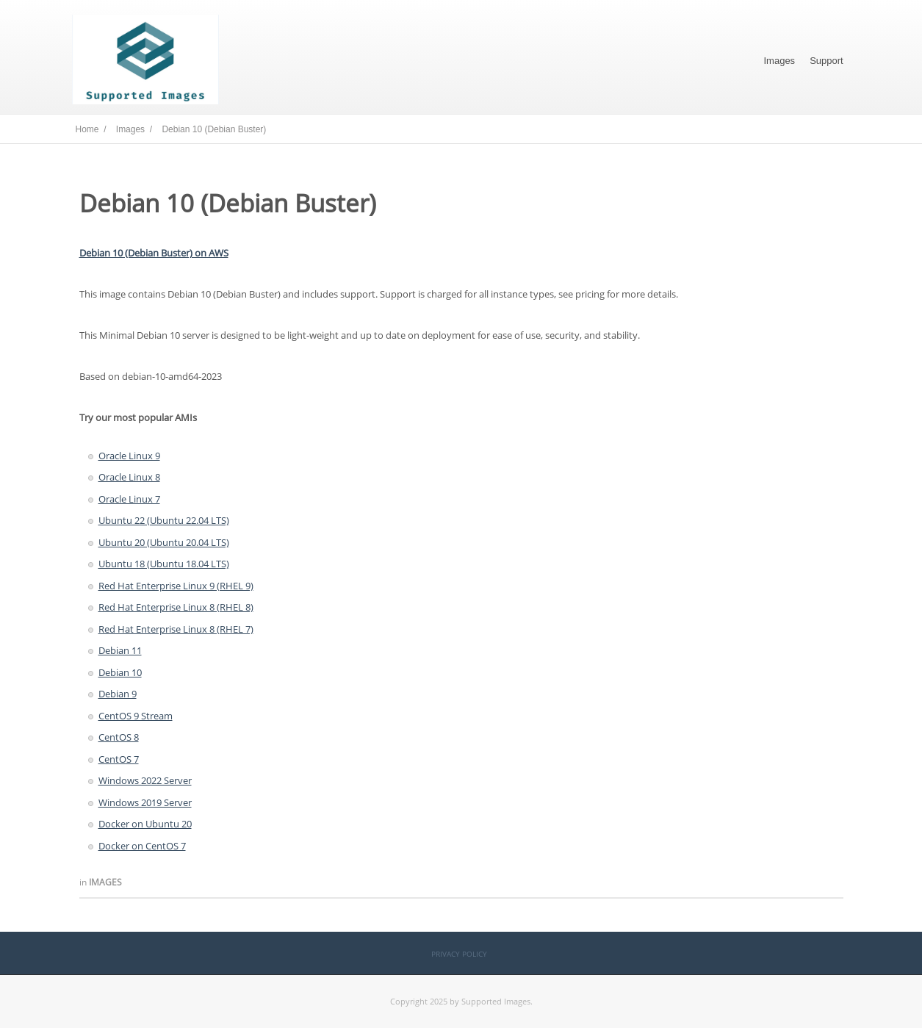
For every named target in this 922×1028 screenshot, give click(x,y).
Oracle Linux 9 (129, 455)
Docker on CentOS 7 (142, 845)
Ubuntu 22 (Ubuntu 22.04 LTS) (163, 520)
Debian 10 (120, 672)
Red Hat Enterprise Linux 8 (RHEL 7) (175, 629)
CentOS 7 (118, 759)
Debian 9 (117, 693)
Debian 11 (120, 650)
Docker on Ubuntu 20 (145, 823)
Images (779, 60)
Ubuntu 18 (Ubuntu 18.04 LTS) (163, 563)
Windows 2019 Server (145, 802)
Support (826, 60)
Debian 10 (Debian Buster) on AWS (153, 252)
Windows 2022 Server (145, 780)
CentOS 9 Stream (135, 715)
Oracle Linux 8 (129, 477)
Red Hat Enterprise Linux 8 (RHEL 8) (175, 607)
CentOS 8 (118, 737)
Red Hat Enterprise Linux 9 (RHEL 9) (175, 585)
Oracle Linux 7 (129, 499)
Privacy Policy (459, 954)
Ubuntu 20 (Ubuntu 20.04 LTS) (163, 542)
